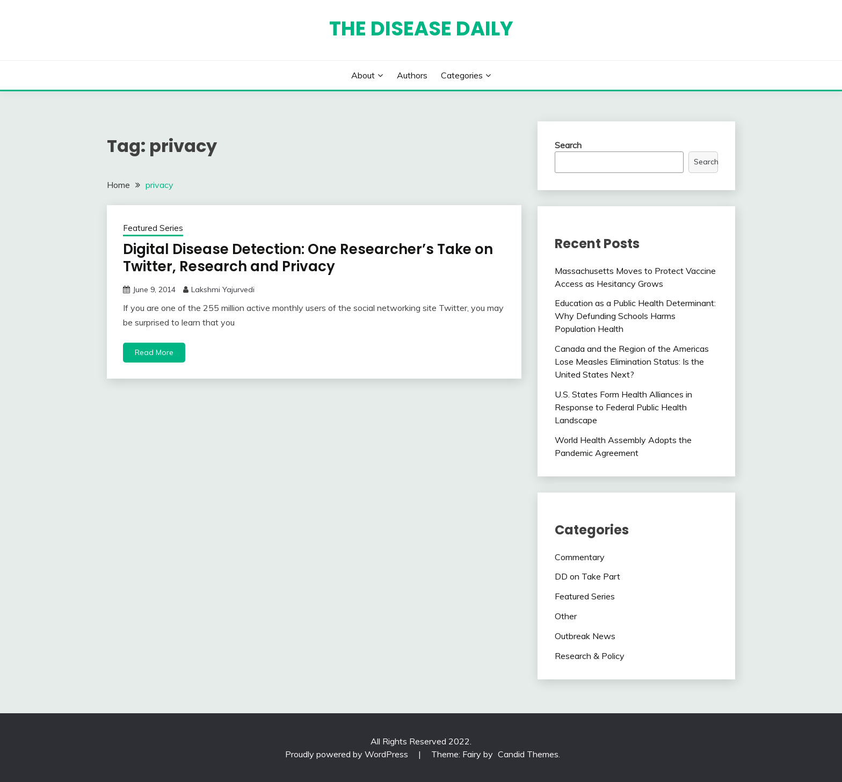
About (363, 75)
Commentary (580, 557)
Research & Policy (590, 655)
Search (568, 145)
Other (566, 616)
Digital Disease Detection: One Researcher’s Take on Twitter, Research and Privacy (308, 258)
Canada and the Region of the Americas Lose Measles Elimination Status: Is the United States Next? (632, 361)
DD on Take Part (587, 576)
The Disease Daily (421, 28)
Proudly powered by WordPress (347, 754)
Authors (412, 75)
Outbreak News (585, 636)
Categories (462, 75)
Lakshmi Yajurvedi (223, 289)
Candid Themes (528, 754)
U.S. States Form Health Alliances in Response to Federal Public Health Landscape (623, 407)
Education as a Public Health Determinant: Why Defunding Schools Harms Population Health (635, 316)
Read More (154, 352)
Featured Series (153, 228)
